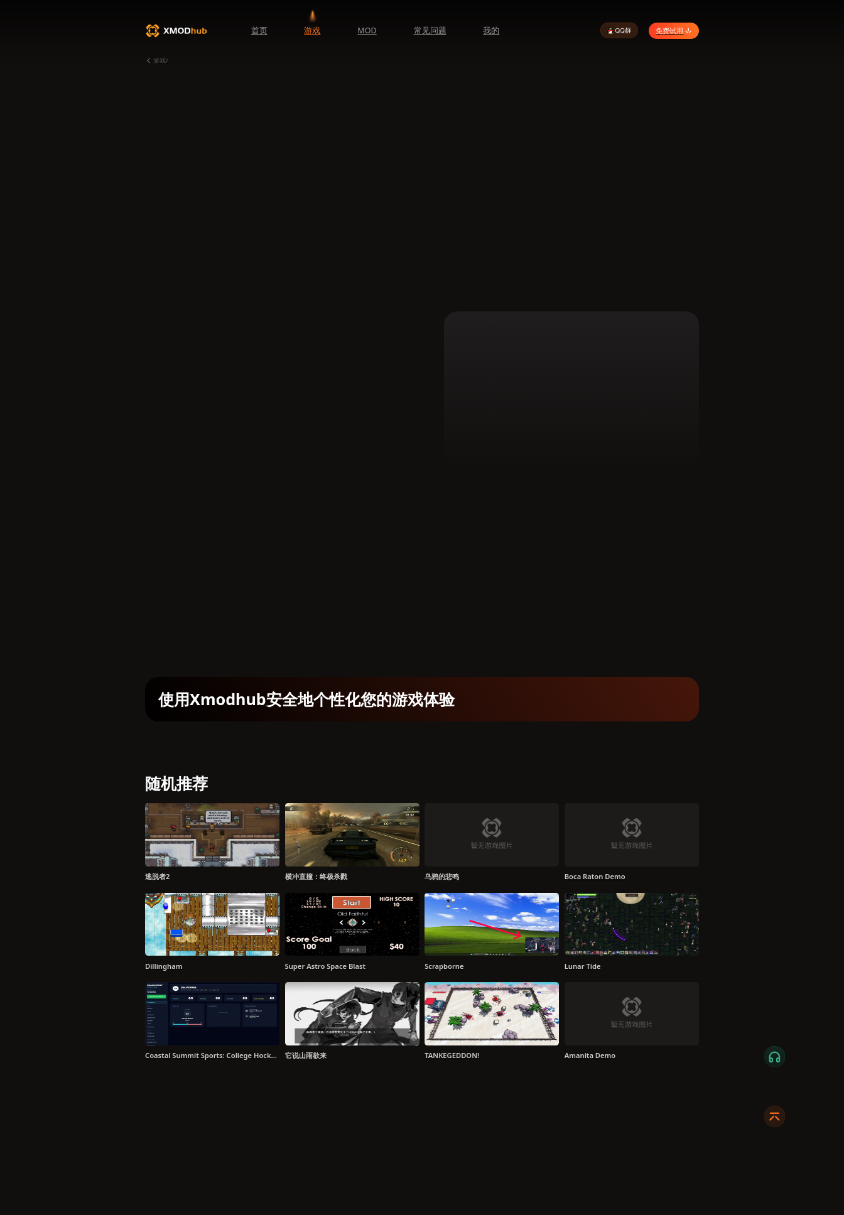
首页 (259, 30)
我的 (491, 30)
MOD (366, 30)
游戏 (312, 30)
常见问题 (430, 30)
